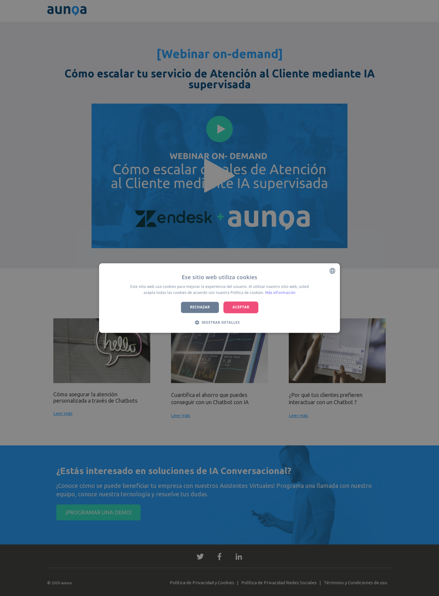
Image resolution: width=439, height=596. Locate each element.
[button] (219, 322)
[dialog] (219, 298)
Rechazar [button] (200, 307)
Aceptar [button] (240, 307)
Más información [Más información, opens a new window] (280, 293)
